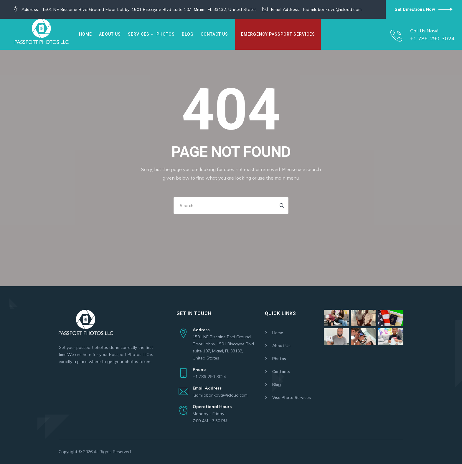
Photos (165, 34)
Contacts (281, 371)
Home (85, 34)
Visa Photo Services (291, 397)
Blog (188, 34)
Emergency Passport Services (278, 34)
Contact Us (214, 34)
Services (138, 34)
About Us (110, 34)
